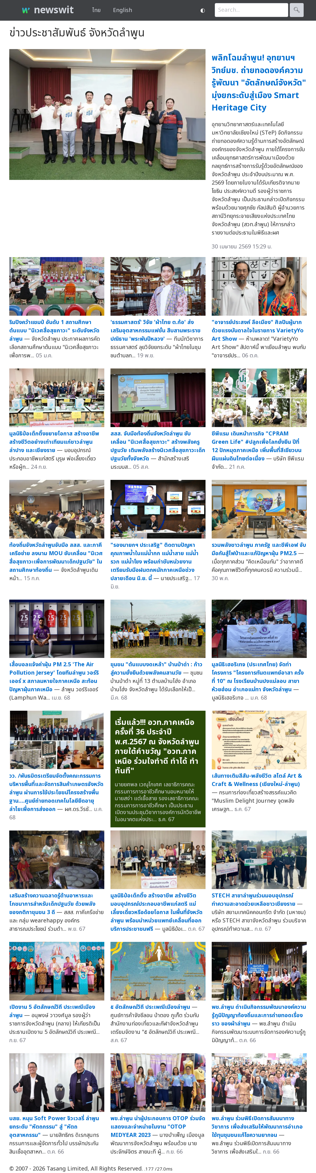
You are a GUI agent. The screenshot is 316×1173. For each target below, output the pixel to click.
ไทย (96, 10)
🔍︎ (296, 10)
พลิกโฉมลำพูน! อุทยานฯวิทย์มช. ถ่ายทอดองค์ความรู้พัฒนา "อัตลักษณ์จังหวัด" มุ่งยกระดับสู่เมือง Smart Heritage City (259, 83)
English (122, 10)
